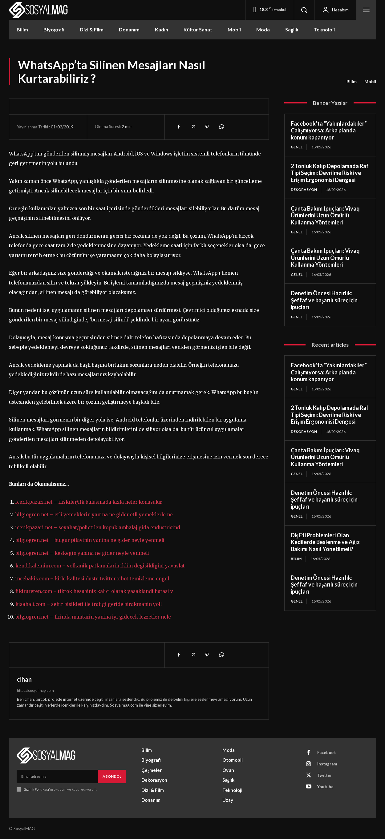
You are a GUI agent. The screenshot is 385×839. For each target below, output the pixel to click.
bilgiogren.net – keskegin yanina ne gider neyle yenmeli (82, 553)
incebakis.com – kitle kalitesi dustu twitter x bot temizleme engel (92, 579)
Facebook (326, 752)
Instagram (327, 763)
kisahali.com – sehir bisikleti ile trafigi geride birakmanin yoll (88, 604)
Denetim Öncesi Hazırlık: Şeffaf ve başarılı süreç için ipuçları (324, 300)
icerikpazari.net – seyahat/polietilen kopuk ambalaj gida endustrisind (97, 527)
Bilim (351, 82)
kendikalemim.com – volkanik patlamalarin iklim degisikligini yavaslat (100, 566)
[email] (57, 776)
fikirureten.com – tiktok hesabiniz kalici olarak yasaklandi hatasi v (94, 591)
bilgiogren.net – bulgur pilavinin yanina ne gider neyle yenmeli (89, 540)
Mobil (370, 82)
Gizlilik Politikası (36, 789)
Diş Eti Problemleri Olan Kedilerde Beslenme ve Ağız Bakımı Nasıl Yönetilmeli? (325, 542)
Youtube (325, 786)
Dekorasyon (304, 189)
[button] (304, 10)
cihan (24, 679)
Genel (296, 147)
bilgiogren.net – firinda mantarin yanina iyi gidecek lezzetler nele (93, 617)
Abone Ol (112, 776)
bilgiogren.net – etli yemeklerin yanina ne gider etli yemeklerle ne (94, 515)
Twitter (324, 775)
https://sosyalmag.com (35, 690)
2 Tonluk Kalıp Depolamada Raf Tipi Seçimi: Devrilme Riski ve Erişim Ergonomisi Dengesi (330, 173)
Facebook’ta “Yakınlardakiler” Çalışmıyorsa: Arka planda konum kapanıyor (329, 130)
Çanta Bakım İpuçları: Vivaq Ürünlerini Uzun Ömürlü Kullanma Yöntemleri (325, 215)
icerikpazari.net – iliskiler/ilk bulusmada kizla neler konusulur (88, 502)
